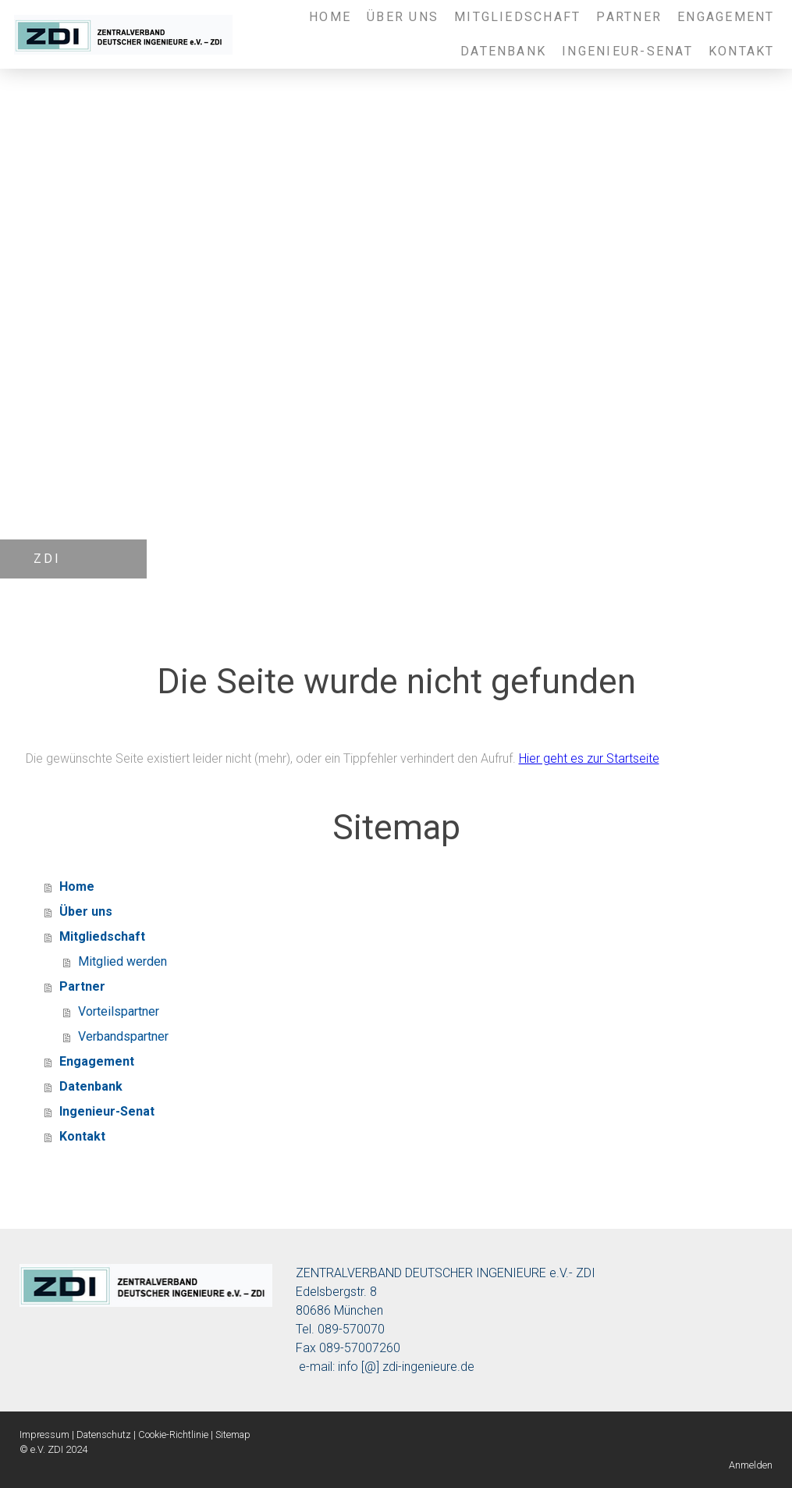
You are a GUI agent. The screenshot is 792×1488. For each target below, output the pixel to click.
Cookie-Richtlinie (173, 1434)
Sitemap (232, 1434)
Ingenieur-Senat (627, 51)
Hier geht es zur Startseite (589, 758)
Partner (629, 16)
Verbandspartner (123, 1036)
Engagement (725, 16)
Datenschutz (103, 1434)
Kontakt (742, 51)
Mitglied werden (122, 961)
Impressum (44, 1434)
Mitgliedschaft (517, 16)
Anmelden (750, 1465)
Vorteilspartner (118, 1011)
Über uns (403, 16)
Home (330, 16)
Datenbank (503, 51)
